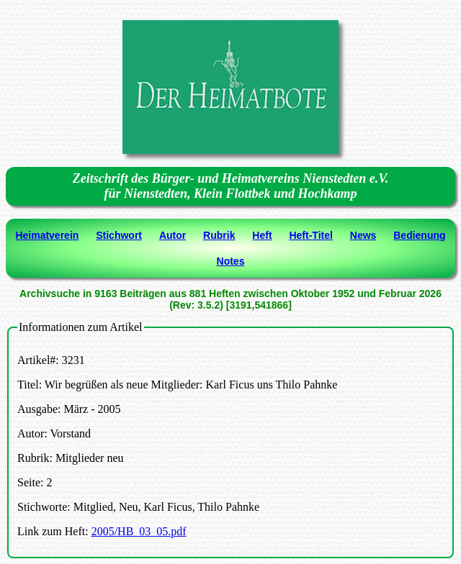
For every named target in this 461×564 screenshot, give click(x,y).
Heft (262, 235)
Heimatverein (47, 235)
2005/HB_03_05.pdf (139, 531)
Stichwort (119, 235)
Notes (231, 261)
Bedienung (419, 235)
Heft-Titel (310, 235)
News (363, 235)
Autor (172, 235)
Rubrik (219, 235)
